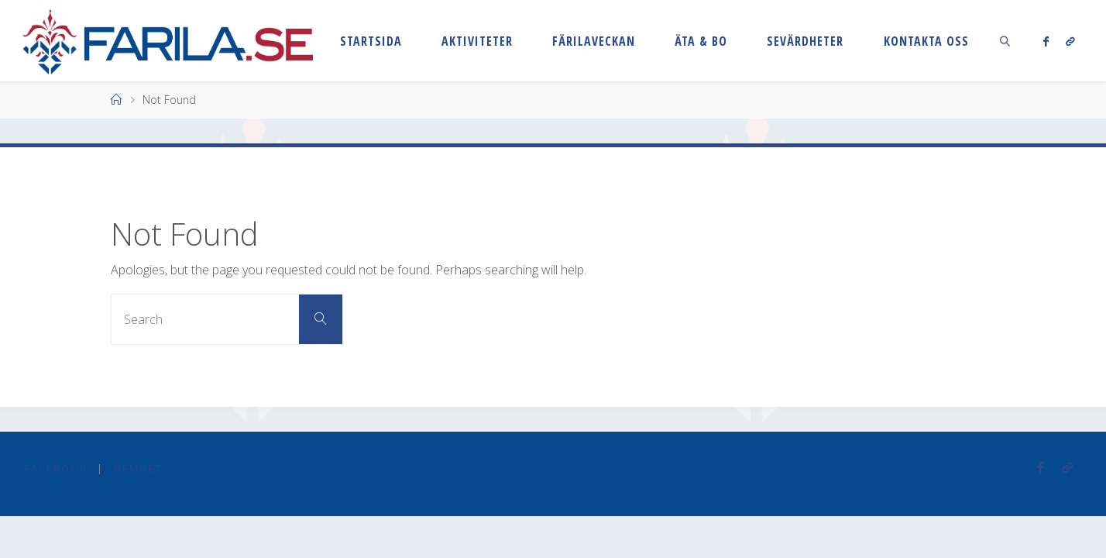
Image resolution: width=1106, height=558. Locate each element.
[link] (1005, 40)
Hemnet (138, 468)
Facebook (56, 468)
